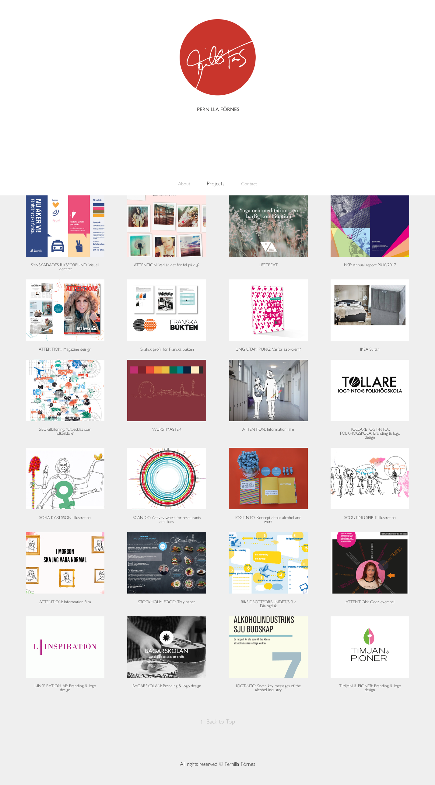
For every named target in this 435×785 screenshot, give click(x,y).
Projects (216, 183)
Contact (249, 184)
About (184, 184)
